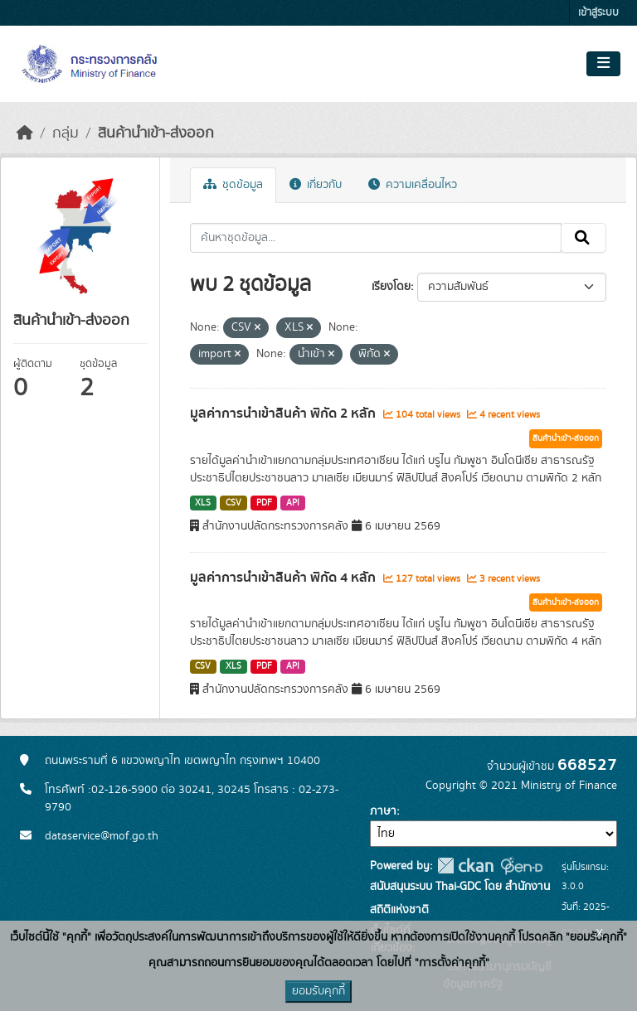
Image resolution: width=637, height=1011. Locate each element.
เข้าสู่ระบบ (598, 13)
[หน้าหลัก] (25, 133)
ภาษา (383, 811)
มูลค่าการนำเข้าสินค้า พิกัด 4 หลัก (284, 577)
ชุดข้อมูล (233, 185)
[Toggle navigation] (603, 63)
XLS (203, 503)
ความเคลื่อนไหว (412, 185)
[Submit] (583, 238)
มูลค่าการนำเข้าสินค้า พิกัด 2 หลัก (284, 413)
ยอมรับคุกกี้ (318, 991)
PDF (264, 503)
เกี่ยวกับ (315, 185)
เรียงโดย (391, 286)
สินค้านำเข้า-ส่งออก (156, 133)
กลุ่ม (65, 133)
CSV (233, 503)
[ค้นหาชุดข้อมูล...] (376, 238)
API (292, 503)
